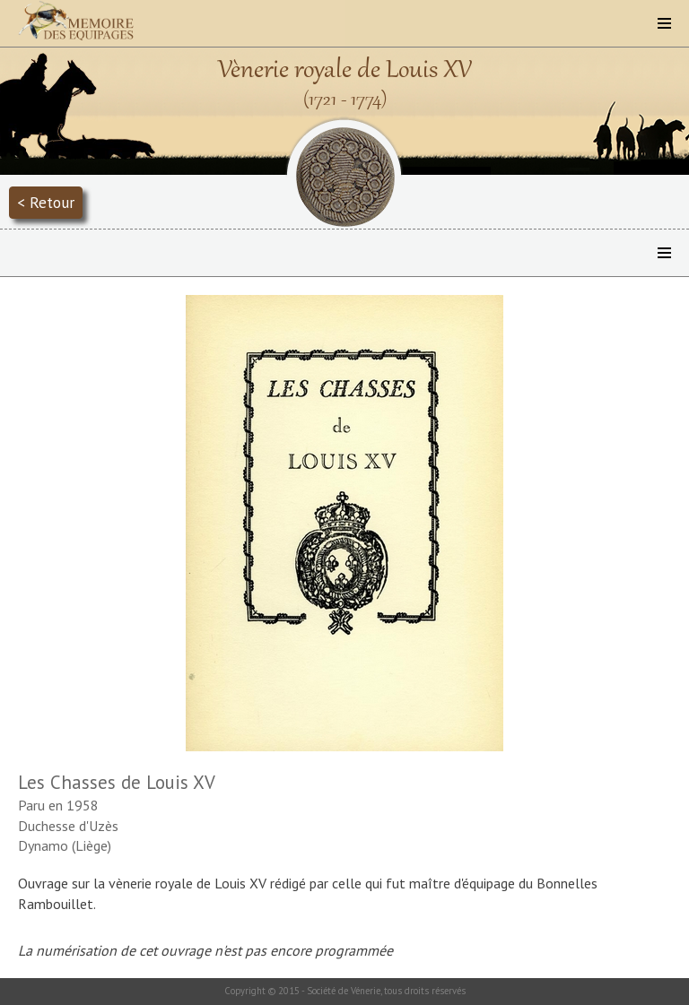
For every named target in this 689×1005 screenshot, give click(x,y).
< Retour (45, 202)
